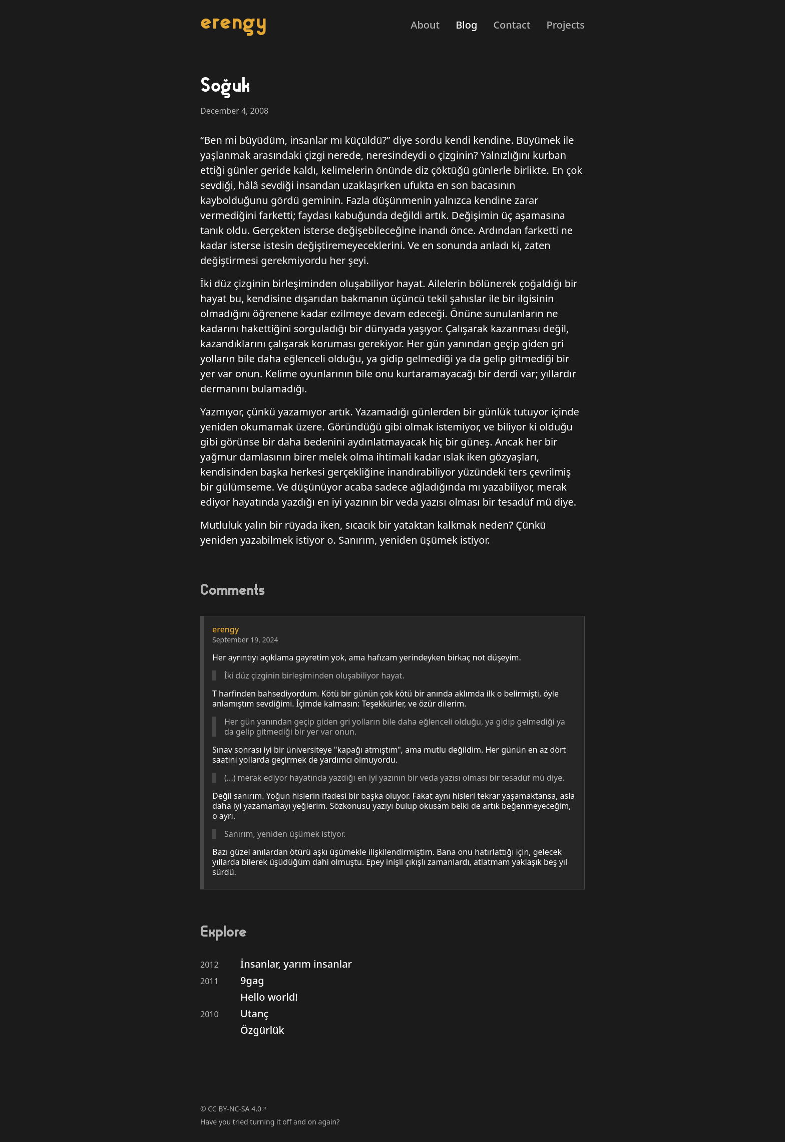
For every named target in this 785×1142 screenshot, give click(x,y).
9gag (252, 980)
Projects (565, 25)
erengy (233, 21)
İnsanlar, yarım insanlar (296, 964)
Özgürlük (262, 1030)
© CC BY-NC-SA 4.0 (230, 1108)
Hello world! (269, 997)
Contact (511, 25)
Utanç (254, 1013)
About (425, 25)
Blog (466, 25)
